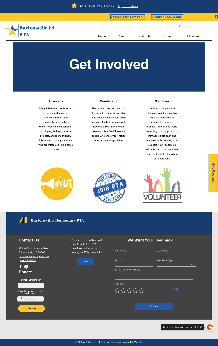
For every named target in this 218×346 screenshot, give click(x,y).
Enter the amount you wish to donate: (30, 292)
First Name (120, 250)
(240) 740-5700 (27, 260)
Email (117, 260)
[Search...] (193, 26)
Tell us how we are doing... (128, 269)
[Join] (85, 261)
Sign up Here (128, 6)
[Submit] (154, 306)
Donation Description (31, 280)
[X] (26, 267)
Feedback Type (165, 260)
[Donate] (31, 308)
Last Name (162, 250)
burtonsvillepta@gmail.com (34, 256)
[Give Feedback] (213, 173)
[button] (127, 16)
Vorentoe (138, 342)
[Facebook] (21, 267)
